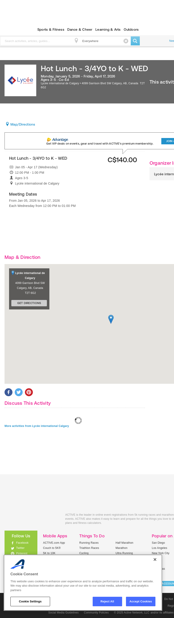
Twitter (20, 548)
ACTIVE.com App (54, 542)
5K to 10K (49, 553)
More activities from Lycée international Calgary (37, 426)
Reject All (107, 601)
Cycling (84, 553)
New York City (160, 553)
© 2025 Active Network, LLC (132, 612)
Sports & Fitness (50, 29)
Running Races (89, 542)
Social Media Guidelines (63, 612)
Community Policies (96, 612)
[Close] (155, 559)
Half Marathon (124, 542)
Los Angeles (159, 548)
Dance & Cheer (79, 29)
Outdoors (131, 29)
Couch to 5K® (52, 548)
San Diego (158, 542)
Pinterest (21, 553)
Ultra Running (124, 553)
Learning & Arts (108, 29)
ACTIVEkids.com (31, 520)
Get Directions (29, 303)
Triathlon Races (89, 548)
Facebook (22, 542)
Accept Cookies (140, 601)
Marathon (122, 548)
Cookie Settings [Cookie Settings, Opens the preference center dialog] (30, 601)
